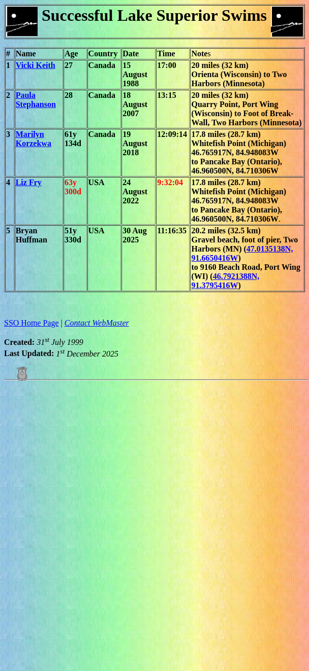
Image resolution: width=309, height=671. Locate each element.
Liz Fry (29, 182)
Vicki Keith (35, 65)
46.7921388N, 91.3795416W (225, 281)
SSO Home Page (31, 323)
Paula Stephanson (36, 100)
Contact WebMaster (97, 323)
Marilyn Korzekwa (33, 139)
